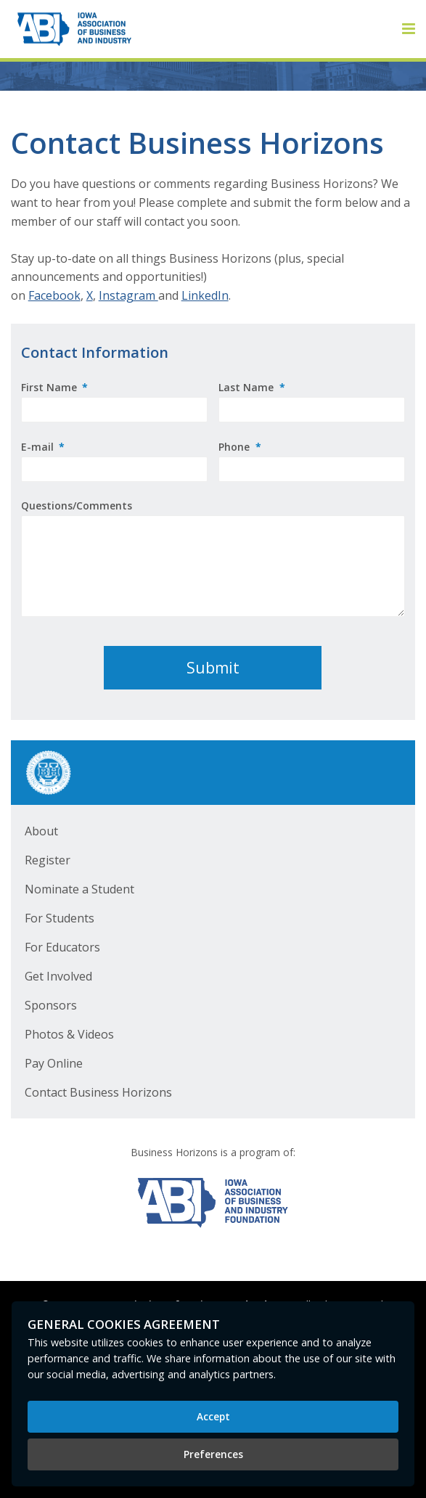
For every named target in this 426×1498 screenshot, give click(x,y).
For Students (59, 918)
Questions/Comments (76, 505)
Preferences (213, 1454)
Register (47, 860)
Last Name (251, 387)
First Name (55, 387)
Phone (239, 447)
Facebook (54, 295)
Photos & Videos (69, 1034)
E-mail (43, 447)
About (41, 831)
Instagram (128, 295)
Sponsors (51, 1005)
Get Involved (58, 976)
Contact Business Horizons (98, 1092)
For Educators (62, 947)
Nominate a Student (79, 889)
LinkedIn (205, 295)
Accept (213, 1416)
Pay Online (54, 1063)
